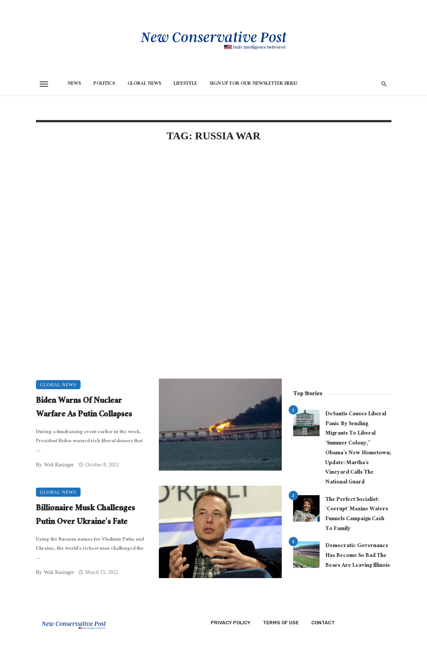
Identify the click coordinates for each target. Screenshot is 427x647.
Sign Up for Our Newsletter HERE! (254, 84)
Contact (323, 622)
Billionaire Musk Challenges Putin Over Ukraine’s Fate (85, 516)
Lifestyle (185, 84)
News (74, 84)
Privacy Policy (230, 622)
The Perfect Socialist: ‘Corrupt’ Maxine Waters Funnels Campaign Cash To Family (356, 514)
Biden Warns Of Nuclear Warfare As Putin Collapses (84, 408)
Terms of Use (281, 622)
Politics (104, 84)
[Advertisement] (159, 214)
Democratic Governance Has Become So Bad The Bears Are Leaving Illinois (357, 556)
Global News (144, 84)
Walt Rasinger (59, 465)
